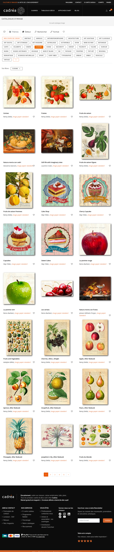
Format (55, 31)
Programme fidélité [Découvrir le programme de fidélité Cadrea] (26, 516)
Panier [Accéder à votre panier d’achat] (108, 2)
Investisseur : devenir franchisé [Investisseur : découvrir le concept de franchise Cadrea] (47, 526)
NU (59, 51)
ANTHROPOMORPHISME (55, 38)
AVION (77, 42)
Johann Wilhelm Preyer (87, 313)
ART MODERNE (37, 42)
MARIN (6, 51)
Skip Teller (45, 215)
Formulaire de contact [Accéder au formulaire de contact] (8, 512)
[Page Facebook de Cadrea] (60, 514)
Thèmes (13, 31)
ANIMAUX (39, 38)
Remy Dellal (7, 117)
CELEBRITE (17, 47)
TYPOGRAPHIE (66, 55)
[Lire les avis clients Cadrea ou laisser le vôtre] (86, 540)
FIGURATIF (82, 47)
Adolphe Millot (8, 362)
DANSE (49, 47)
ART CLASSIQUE (104, 38)
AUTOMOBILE (65, 42)
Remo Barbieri (84, 264)
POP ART (91, 51)
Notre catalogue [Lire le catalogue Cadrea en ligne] (28, 523)
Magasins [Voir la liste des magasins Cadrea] (69, 2)
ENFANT (71, 47)
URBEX (88, 55)
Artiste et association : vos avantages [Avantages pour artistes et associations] (47, 519)
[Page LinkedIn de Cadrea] (69, 514)
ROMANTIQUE (8, 55)
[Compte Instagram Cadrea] (64, 514)
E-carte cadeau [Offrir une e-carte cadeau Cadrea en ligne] (90, 2)
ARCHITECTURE (73, 38)
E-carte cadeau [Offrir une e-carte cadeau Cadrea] (28, 511)
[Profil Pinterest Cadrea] (60, 516)
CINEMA (28, 47)
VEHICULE (99, 55)
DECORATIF (60, 47)
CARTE (6, 47)
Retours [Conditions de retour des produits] (6, 520)
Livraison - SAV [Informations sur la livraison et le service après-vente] (8, 517)
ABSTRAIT (27, 38)
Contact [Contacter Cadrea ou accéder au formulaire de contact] (78, 2)
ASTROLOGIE (51, 42)
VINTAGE (7, 59)
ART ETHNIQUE (22, 42)
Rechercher (41, 31)
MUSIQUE (35, 51)
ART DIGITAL (8, 42)
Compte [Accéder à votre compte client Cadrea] (101, 2)
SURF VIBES (53, 55)
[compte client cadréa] (106, 10)
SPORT (41, 55)
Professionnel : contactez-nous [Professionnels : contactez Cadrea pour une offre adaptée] (47, 512)
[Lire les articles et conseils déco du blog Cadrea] (77, 10)
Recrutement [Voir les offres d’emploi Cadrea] (27, 526)
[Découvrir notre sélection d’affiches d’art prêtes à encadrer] (65, 10)
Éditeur (26, 31)
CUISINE (39, 47)
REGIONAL (102, 51)
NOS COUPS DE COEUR (12, 38)
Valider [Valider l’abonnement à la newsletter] (108, 520)
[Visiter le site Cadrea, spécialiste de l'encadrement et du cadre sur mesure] (10, 497)
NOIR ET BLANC (48, 51)
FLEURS (93, 47)
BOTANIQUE (102, 42)
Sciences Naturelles (26, 55)
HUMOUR (104, 47)
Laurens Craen (46, 166)
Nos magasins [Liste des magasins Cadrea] (8, 523)
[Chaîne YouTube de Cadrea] (64, 516)
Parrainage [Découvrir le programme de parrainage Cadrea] (26, 520)
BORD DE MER (88, 42)
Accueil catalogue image (57, 23)
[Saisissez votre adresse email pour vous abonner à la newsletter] (89, 520)
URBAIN (78, 55)
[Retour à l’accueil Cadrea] (14, 10)
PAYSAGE (68, 51)
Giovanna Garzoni (9, 166)
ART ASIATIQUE (89, 38)
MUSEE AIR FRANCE (20, 51)
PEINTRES (79, 51)
